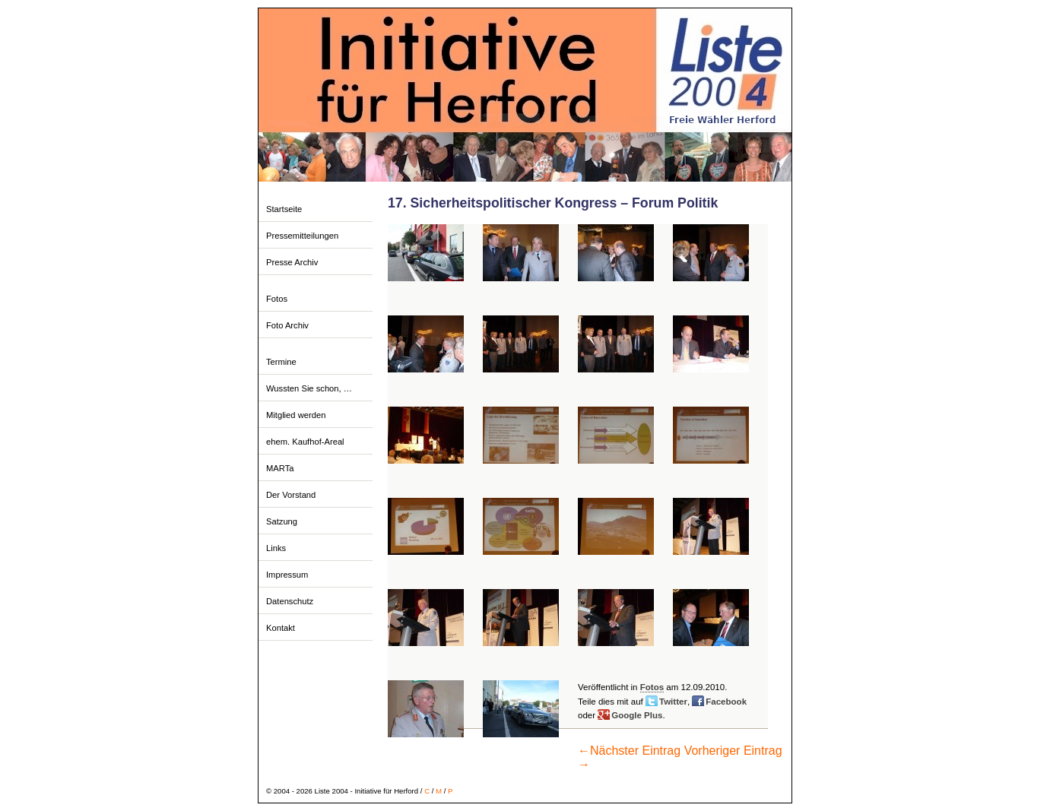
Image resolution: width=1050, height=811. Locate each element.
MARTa (279, 468)
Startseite (284, 209)
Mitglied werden (295, 415)
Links (276, 548)
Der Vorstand (291, 494)
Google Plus (636, 715)
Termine (281, 361)
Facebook (726, 701)
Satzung (281, 521)
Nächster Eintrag (629, 750)
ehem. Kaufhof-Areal (305, 441)
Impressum (287, 574)
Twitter (673, 701)
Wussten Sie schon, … (309, 388)
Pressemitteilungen (302, 235)
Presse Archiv (292, 262)
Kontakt (280, 627)
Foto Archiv (287, 325)
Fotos (276, 298)
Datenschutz (289, 601)
